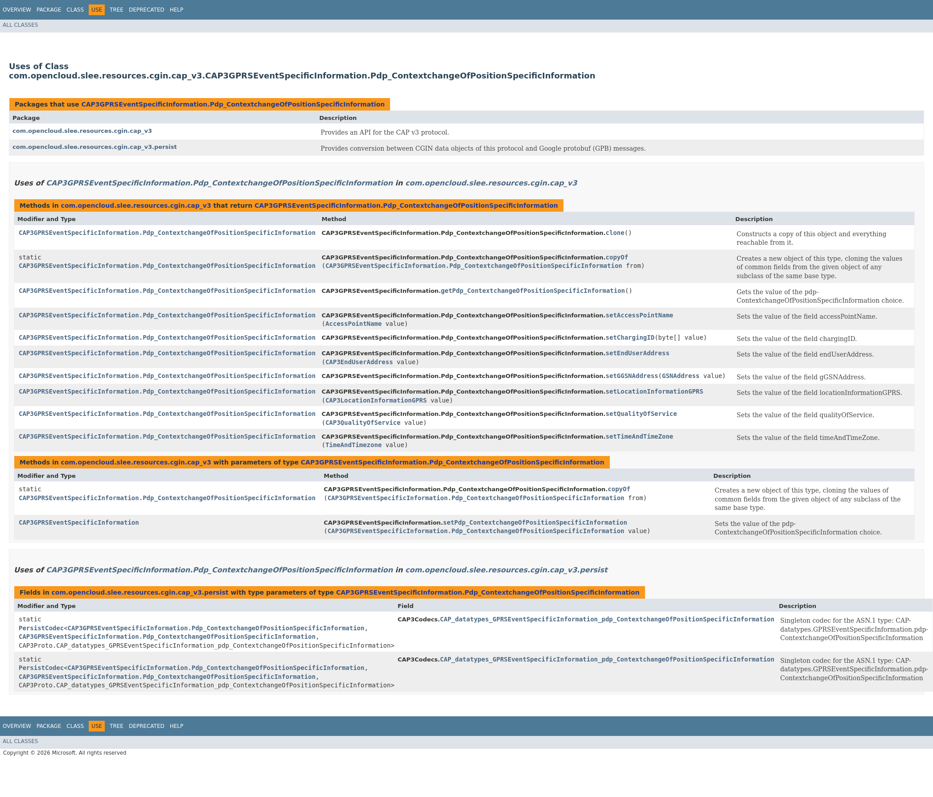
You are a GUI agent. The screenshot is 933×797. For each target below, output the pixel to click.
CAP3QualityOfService (363, 422)
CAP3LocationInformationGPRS (376, 400)
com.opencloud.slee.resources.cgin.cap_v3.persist (94, 147)
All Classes (20, 25)
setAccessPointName (640, 315)
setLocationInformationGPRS (654, 391)
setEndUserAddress (638, 353)
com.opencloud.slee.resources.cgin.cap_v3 (82, 130)
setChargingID (630, 337)
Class (75, 10)
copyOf (617, 257)
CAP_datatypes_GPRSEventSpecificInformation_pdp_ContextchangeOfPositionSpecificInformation (607, 619)
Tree (116, 10)
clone (615, 232)
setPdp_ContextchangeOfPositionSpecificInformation (535, 522)
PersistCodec (41, 628)
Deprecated (146, 10)
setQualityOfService (641, 413)
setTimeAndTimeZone (640, 436)
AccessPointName (353, 323)
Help (177, 10)
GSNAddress (680, 375)
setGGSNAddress (632, 375)
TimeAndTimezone (353, 444)
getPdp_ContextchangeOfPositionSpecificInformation (533, 290)
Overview (17, 10)
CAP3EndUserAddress (359, 362)
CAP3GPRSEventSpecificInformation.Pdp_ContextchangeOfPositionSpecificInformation (233, 104)
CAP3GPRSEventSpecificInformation (79, 522)
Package (49, 10)
